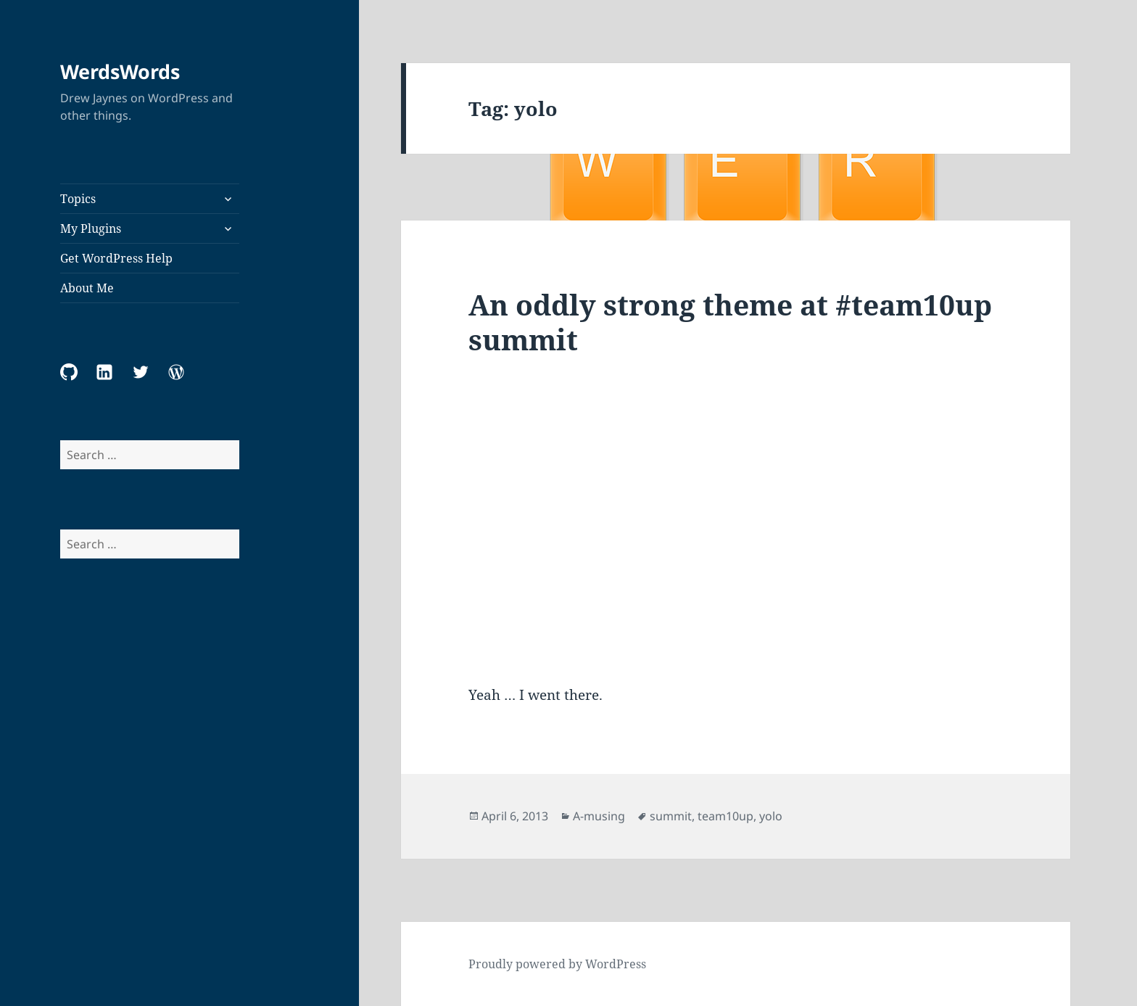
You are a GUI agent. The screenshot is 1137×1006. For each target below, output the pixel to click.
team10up (725, 816)
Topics (78, 199)
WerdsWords (120, 71)
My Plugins (90, 228)
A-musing (599, 816)
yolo (770, 816)
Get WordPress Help (116, 258)
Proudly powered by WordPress (557, 964)
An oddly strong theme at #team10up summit (730, 321)
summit (671, 816)
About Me (87, 288)
